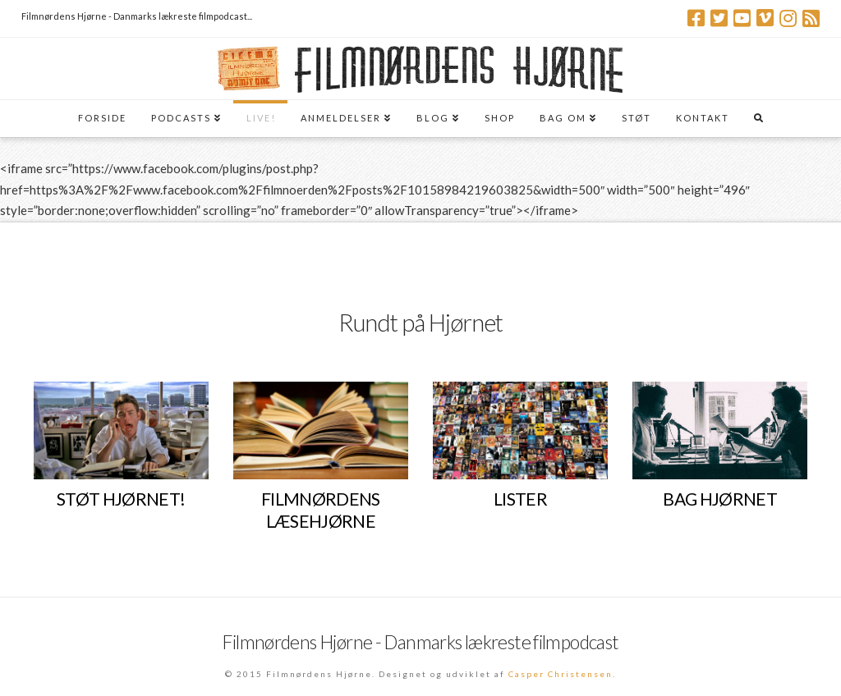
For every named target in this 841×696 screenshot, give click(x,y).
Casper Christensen (560, 674)
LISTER (520, 498)
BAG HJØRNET (720, 498)
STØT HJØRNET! (121, 498)
